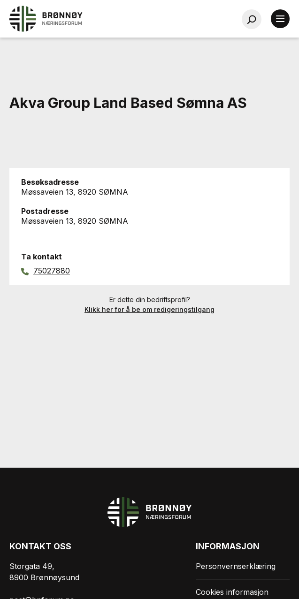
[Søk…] (251, 19)
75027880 (51, 270)
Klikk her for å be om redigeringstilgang (149, 309)
